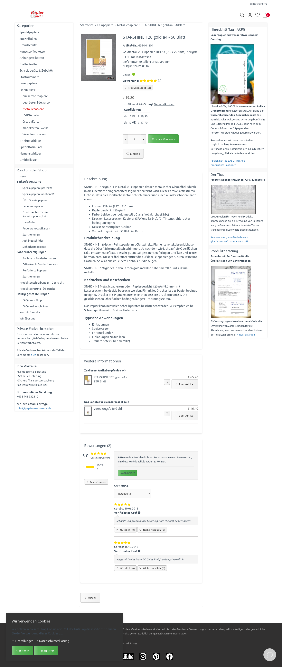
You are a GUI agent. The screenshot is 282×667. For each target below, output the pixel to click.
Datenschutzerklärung (52, 640)
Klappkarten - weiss (35, 128)
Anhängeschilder (34, 243)
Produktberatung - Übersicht (39, 293)
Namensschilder (30, 153)
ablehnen (22, 650)
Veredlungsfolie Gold (108, 417)
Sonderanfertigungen (31, 255)
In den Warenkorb (163, 139)
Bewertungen (96, 492)
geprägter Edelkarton (37, 102)
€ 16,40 (193, 417)
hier (33, 360)
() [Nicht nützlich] (152, 540)
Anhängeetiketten (32, 57)
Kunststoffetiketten (33, 51)
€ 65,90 (193, 386)
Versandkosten (164, 104)
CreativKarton (32, 121)
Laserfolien (30, 224)
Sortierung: (122, 496)
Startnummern (29, 77)
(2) (150, 80)
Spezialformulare (31, 147)
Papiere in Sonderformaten (41, 261)
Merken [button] (133, 154)
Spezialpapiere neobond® (40, 194)
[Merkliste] (257, 15)
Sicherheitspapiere (35, 250)
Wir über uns (28, 324)
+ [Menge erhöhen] (143, 139)
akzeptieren (46, 650)
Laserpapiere (28, 83)
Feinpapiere (27, 89)
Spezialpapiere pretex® (38, 188)
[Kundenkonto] (249, 15)
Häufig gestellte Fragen (33, 299)
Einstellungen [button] (22, 640)
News (23, 176)
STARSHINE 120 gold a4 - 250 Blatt (110, 388)
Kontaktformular (31, 318)
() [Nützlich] (125, 540)
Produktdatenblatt (138, 87)
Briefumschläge (30, 140)
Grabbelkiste (28, 159)
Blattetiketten (29, 64)
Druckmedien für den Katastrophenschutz (37, 216)
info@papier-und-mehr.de (34, 414)
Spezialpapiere (29, 32)
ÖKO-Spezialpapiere (36, 201)
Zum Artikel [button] (184, 393)
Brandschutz (28, 45)
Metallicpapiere (33, 109)
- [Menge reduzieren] (125, 139)
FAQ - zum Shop (33, 305)
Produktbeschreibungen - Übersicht (43, 287)
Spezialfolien (28, 38)
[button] (242, 15)
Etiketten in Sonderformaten (42, 268)
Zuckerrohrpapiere (35, 96)
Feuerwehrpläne (33, 207)
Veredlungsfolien (34, 134)
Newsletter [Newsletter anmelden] (258, 4)
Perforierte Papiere (35, 274)
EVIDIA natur (31, 115)
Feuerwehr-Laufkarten (38, 231)
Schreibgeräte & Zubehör (36, 70)
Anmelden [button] (127, 482)
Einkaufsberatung (29, 182)
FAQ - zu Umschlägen (36, 311)
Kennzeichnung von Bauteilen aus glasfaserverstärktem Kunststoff (229, 239)
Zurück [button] (90, 610)
